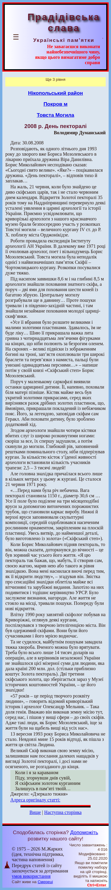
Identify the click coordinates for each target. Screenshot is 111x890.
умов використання (31, 876)
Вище (35, 812)
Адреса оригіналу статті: (35, 799)
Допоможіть (84, 832)
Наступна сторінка (62, 812)
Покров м (55, 104)
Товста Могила (55, 115)
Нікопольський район (55, 93)
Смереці (45, 882)
